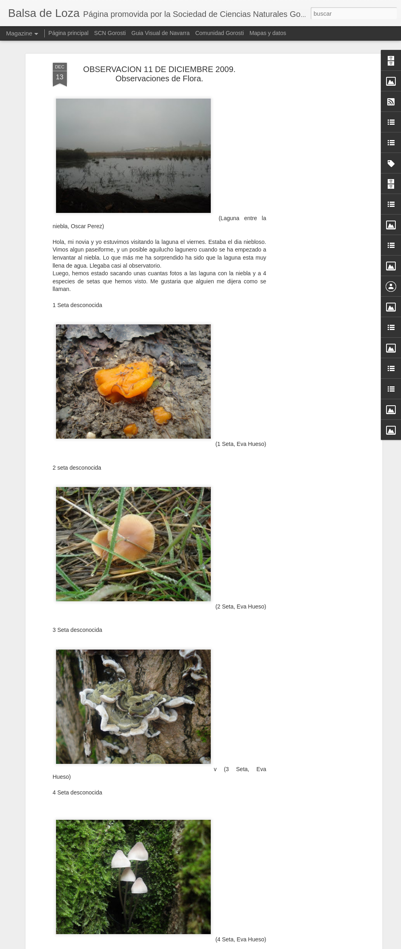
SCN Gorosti (110, 33)
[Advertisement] (310, 188)
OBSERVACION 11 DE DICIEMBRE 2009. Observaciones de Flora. (159, 73)
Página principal (68, 33)
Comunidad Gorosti (219, 33)
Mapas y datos (267, 33)
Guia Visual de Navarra (160, 33)
